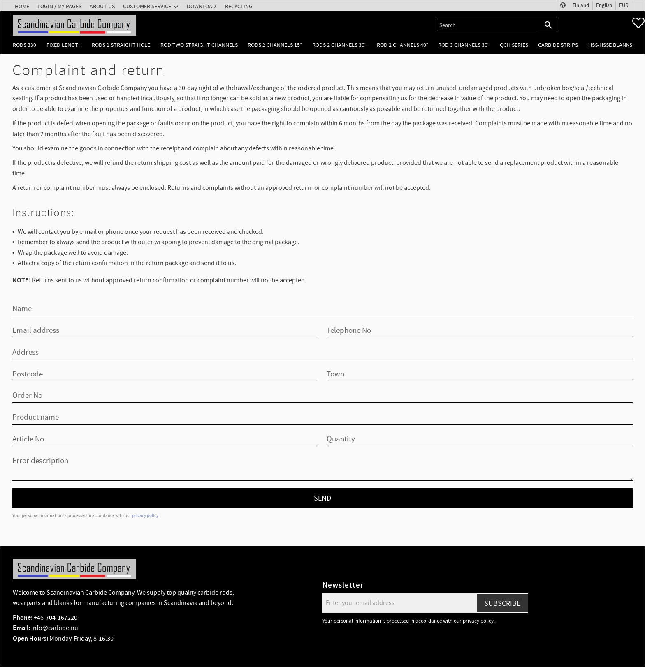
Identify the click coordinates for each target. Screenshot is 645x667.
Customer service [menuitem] (147, 6)
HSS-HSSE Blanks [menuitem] (610, 45)
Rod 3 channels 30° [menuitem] (464, 45)
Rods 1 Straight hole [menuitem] (121, 45)
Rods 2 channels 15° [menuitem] (275, 45)
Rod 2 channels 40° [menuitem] (402, 45)
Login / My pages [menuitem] (59, 6)
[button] (638, 23)
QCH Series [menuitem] (514, 45)
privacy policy (145, 515)
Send (322, 498)
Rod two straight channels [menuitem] (199, 45)
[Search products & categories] (487, 25)
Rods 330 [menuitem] (24, 45)
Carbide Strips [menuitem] (558, 45)
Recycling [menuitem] (239, 6)
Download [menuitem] (201, 6)
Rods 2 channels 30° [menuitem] (339, 45)
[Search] (548, 25)
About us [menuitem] (102, 6)
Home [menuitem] (22, 6)
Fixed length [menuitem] (64, 45)
